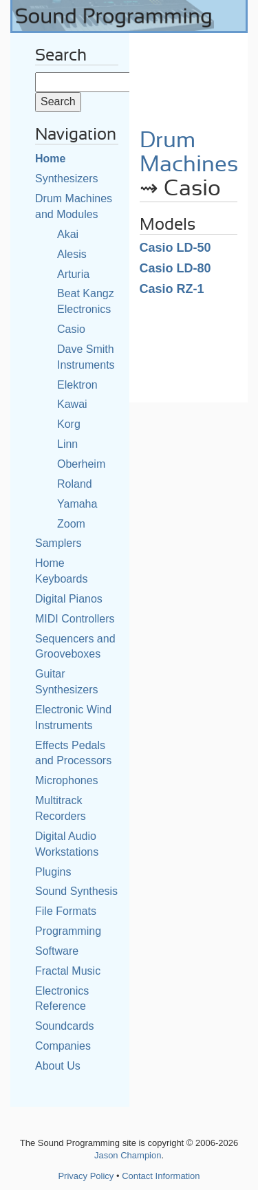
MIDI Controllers (75, 619)
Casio (71, 329)
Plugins (53, 872)
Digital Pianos (69, 599)
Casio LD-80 (175, 268)
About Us (57, 1066)
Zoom (71, 524)
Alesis (72, 254)
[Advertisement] (189, 76)
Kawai (72, 404)
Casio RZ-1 (172, 289)
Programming (68, 931)
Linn (67, 444)
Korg (68, 424)
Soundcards (64, 1026)
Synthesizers (66, 178)
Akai (67, 234)
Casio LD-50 (175, 248)
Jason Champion (128, 1155)
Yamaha (77, 504)
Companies (63, 1046)
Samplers (58, 543)
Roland (74, 484)
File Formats (65, 911)
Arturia (73, 274)
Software (56, 951)
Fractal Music (67, 971)
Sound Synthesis (76, 891)
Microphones (66, 780)
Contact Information (161, 1176)
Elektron (77, 385)
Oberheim (81, 464)
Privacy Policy (86, 1176)
